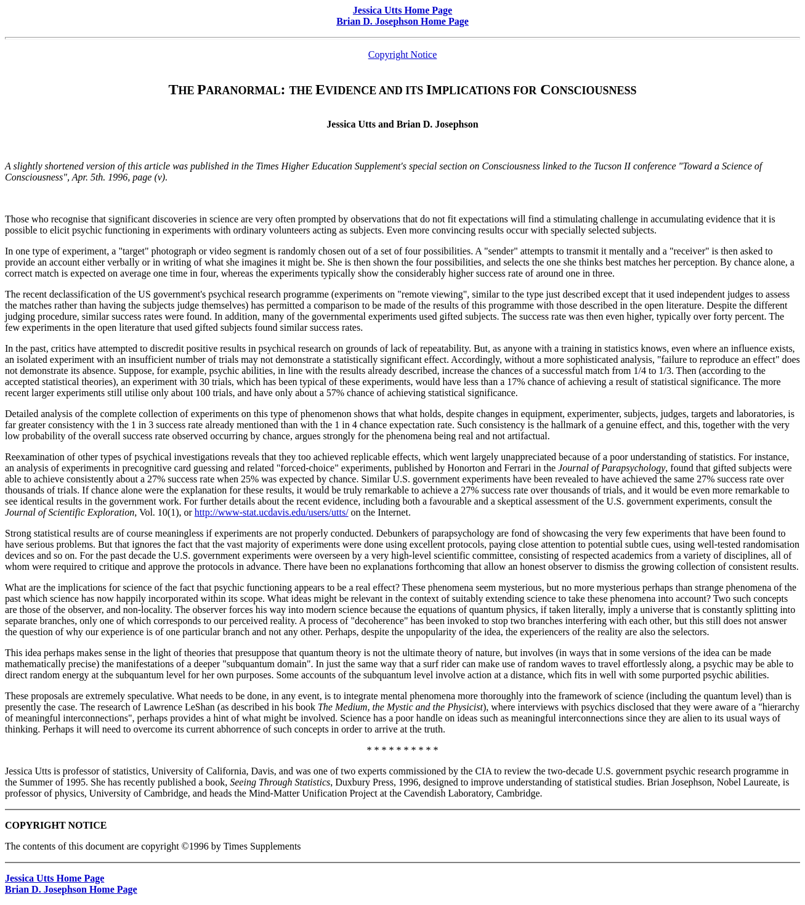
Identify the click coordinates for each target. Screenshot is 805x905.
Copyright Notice (402, 54)
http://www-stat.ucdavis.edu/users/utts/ (272, 512)
